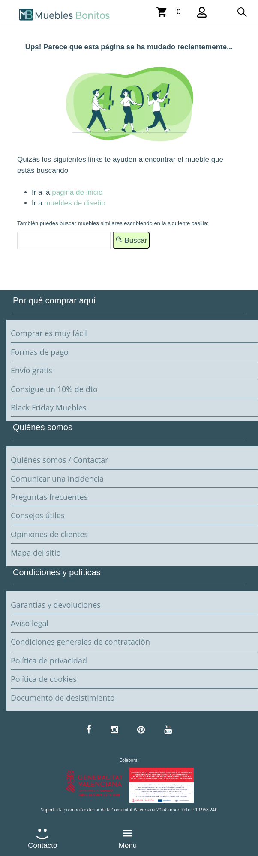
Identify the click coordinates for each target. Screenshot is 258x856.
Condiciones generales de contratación (80, 641)
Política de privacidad (49, 660)
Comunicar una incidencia (57, 478)
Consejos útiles (38, 515)
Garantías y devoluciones (56, 605)
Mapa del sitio (36, 552)
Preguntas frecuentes (49, 497)
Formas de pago (40, 352)
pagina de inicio (77, 192)
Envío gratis (31, 370)
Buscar (131, 239)
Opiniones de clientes (49, 534)
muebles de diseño (74, 203)
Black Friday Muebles (48, 407)
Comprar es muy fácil (49, 333)
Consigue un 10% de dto (54, 389)
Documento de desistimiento (62, 698)
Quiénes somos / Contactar (59, 460)
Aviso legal (29, 623)
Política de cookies (44, 679)
